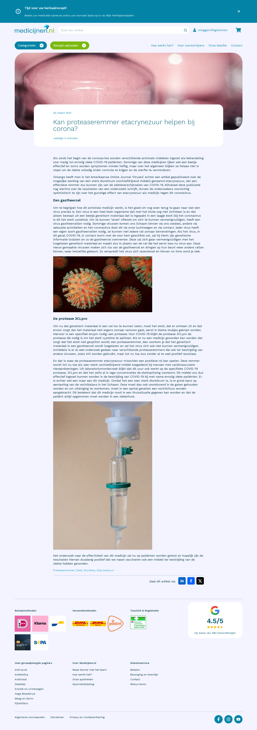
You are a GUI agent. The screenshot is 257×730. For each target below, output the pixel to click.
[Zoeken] (185, 30)
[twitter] (200, 581)
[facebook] (191, 581)
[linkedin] (182, 581)
